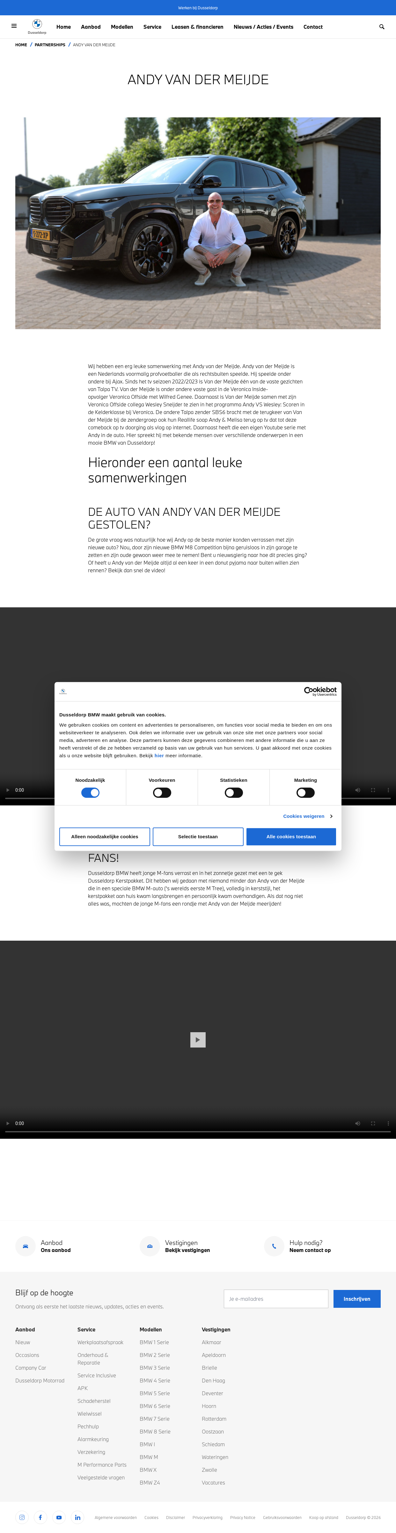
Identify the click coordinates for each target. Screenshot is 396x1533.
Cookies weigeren (303, 816)
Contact (313, 26)
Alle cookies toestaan (291, 836)
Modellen (122, 26)
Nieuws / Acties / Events (263, 26)
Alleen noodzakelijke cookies (104, 836)
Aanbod (91, 26)
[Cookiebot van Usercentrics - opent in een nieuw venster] (309, 691)
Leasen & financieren (198, 26)
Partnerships (50, 44)
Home (63, 26)
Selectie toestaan (198, 836)
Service (152, 26)
